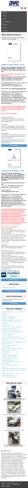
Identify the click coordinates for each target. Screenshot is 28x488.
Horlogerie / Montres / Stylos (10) (9, 328)
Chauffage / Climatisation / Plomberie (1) (11, 320)
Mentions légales (16, 484)
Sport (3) (4, 367)
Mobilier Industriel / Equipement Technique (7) (12, 348)
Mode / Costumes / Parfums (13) (9, 350)
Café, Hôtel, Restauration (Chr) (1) (10, 316)
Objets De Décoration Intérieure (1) (10, 355)
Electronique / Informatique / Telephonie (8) (12, 326)
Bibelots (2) (4, 313)
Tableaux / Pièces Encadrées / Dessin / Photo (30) (13, 368)
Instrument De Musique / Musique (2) (10, 330)
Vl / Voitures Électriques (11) (8, 375)
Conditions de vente (5, 486)
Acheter (4, 15)
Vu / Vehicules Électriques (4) (9, 377)
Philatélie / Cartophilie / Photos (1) (10, 358)
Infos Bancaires (6, 21)
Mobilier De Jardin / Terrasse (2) (9, 345)
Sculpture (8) (5, 363)
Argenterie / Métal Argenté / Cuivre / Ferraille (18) (13, 311)
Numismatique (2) (6, 351)
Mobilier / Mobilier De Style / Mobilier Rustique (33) (13, 341)
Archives (5, 27)
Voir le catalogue (14, 145)
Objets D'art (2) (5, 353)
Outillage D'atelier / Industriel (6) (9, 356)
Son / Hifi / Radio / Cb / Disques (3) (10, 365)
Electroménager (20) (6, 325)
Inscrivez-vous (14, 303)
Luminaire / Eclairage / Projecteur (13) (11, 336)
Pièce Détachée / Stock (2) (8, 360)
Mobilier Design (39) (6, 346)
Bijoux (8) (4, 315)
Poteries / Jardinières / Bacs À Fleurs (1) (11, 361)
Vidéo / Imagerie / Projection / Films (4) (11, 373)
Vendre (4, 18)
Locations (8, 484)
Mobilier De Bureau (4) (7, 343)
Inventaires (5, 30)
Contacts (5, 24)
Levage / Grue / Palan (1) (8, 333)
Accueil (4, 12)
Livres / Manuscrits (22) (7, 335)
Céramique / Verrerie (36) (8, 318)
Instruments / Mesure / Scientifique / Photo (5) (12, 331)
